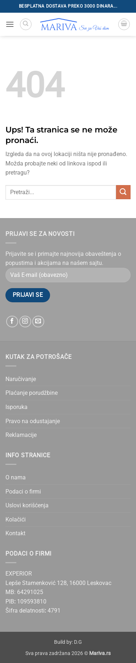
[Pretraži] (26, 24)
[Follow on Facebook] (12, 322)
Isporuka (16, 407)
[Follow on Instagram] (25, 322)
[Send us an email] (38, 322)
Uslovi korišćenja (27, 505)
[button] (9, 24)
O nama (15, 477)
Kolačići (15, 519)
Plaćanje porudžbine (31, 392)
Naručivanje (20, 379)
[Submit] (123, 192)
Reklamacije (21, 434)
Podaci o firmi (23, 491)
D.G (78, 642)
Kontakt (15, 533)
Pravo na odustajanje (32, 421)
